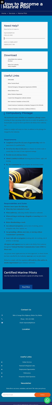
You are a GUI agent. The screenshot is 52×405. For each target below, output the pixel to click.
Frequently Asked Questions (27, 374)
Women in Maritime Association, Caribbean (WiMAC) (21, 108)
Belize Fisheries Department (15, 94)
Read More (27, 284)
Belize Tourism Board (13, 83)
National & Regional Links (27, 363)
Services (12, 13)
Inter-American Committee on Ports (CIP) (18, 101)
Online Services (27, 359)
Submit (42, 392)
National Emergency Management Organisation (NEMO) (22, 87)
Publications (27, 370)
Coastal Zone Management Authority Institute (19, 98)
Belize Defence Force (13, 90)
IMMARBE (11, 79)
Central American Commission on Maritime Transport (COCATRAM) (25, 105)
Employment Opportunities (27, 367)
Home (3, 13)
